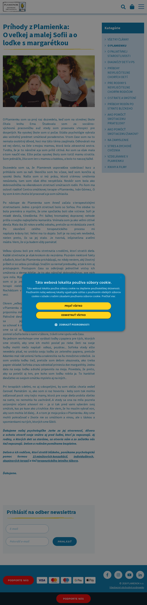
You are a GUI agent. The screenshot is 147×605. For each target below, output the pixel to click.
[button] (74, 325)
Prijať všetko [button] (73, 305)
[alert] (73, 302)
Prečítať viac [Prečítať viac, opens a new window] (108, 296)
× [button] (120, 277)
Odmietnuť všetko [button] (73, 315)
